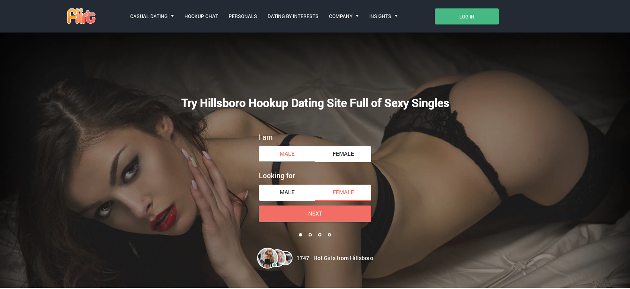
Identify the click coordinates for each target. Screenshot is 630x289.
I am (266, 137)
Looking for (277, 175)
